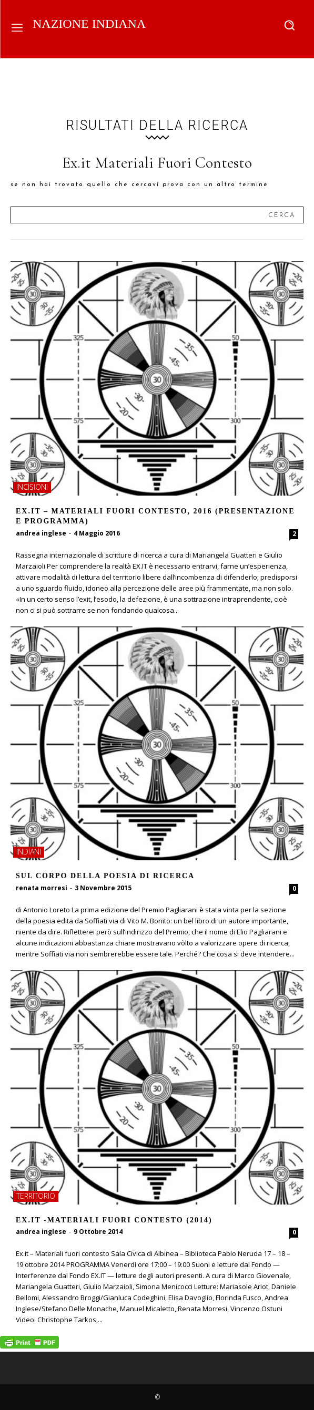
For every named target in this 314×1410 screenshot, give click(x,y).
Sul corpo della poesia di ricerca (105, 876)
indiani (28, 852)
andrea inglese (41, 533)
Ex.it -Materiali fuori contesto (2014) (114, 1220)
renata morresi (41, 887)
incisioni (32, 487)
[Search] (281, 215)
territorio (35, 1196)
